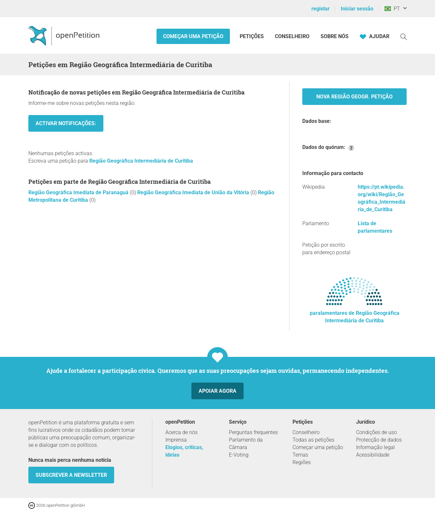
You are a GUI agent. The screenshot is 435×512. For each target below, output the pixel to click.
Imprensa (176, 440)
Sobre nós (335, 36)
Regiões (301, 462)
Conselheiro (292, 36)
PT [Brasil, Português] (392, 9)
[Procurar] (403, 36)
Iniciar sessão (357, 9)
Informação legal (375, 447)
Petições (252, 36)
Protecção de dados (379, 440)
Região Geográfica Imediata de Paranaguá (79, 192)
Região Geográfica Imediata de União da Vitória (193, 192)
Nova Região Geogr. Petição (354, 97)
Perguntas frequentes (253, 432)
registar (320, 9)
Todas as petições (313, 440)
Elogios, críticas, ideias (184, 451)
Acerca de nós (181, 432)
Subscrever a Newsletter (71, 475)
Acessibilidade (372, 455)
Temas (300, 455)
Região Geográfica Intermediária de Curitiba (141, 161)
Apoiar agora (217, 391)
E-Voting (238, 455)
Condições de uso (376, 432)
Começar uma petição (193, 36)
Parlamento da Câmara (246, 443)
